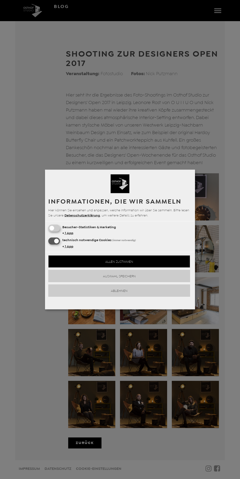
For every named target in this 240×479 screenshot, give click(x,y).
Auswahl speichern (119, 276)
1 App (67, 233)
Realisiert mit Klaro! (120, 304)
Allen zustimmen (119, 261)
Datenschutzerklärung (82, 215)
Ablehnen (119, 291)
